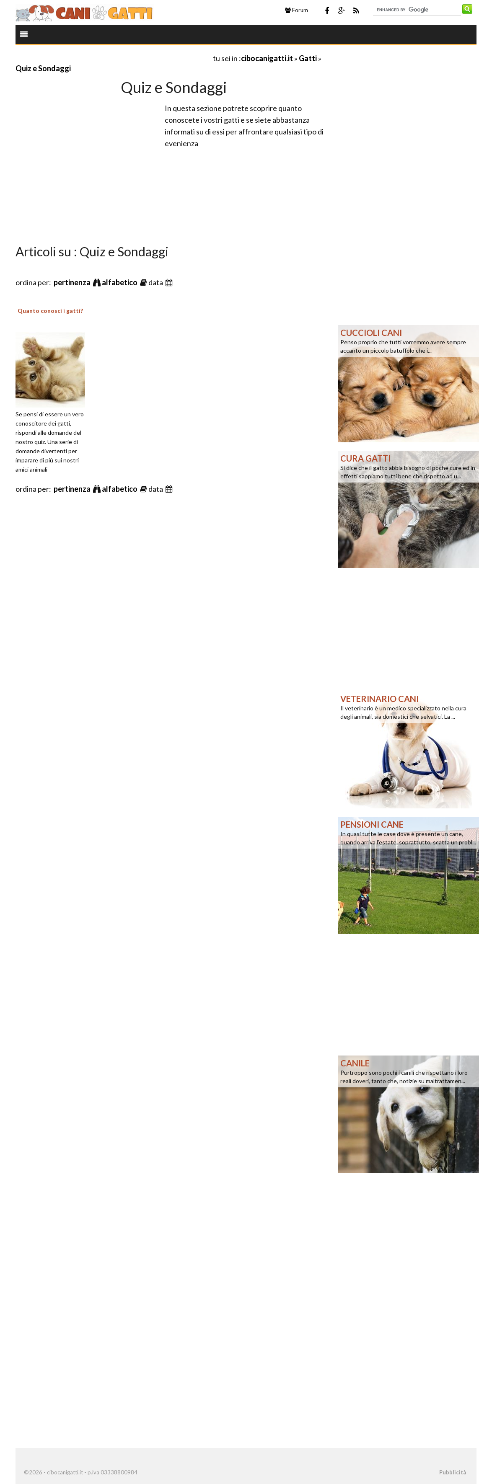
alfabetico (120, 282)
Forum (296, 10)
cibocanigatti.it (267, 58)
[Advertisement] (114, 58)
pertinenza (73, 282)
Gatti (308, 58)
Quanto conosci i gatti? (50, 310)
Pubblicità (452, 1472)
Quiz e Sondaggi (43, 68)
